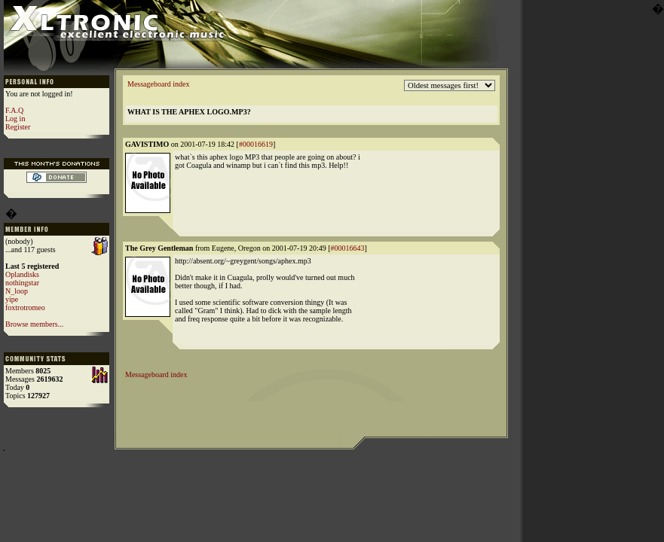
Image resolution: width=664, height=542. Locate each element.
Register (17, 127)
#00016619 (256, 144)
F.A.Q (14, 110)
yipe (11, 299)
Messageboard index (158, 84)
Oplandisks (22, 274)
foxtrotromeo (25, 307)
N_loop (16, 291)
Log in (15, 118)
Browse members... (34, 324)
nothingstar (22, 283)
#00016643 (348, 248)
